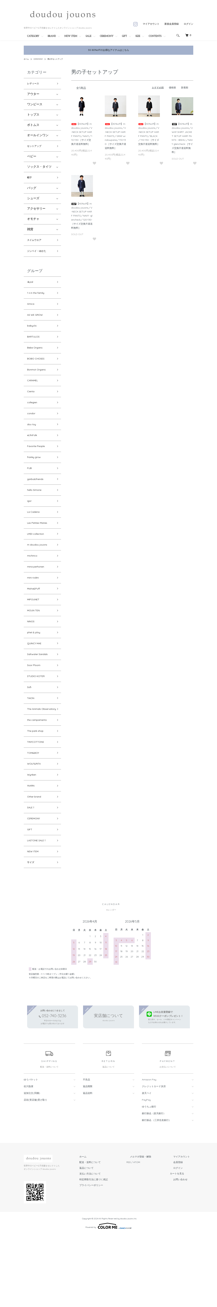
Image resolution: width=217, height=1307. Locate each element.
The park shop (37, 789)
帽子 (30, 180)
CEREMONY (106, 36)
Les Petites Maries (39, 554)
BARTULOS (35, 349)
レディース (34, 84)
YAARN (32, 850)
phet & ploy (35, 675)
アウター (33, 95)
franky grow (36, 482)
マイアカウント (151, 23)
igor (30, 530)
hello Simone (36, 518)
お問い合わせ (184, 1252)
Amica (31, 312)
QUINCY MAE (36, 687)
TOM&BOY (34, 814)
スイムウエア (36, 244)
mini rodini (34, 615)
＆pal (31, 288)
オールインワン (37, 136)
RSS (142, 1235)
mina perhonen (38, 603)
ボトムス (33, 126)
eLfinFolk (33, 458)
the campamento (39, 777)
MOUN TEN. (35, 651)
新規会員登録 (171, 23)
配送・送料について (107, 1235)
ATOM (150, 1235)
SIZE (137, 36)
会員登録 (181, 1235)
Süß (29, 736)
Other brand (36, 862)
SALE (88, 36)
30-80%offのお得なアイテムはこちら (108, 50)
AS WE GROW (36, 324)
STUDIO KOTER (38, 724)
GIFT (124, 36)
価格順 (172, 87)
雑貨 (30, 233)
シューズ (33, 202)
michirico (33, 591)
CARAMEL (34, 397)
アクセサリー (36, 212)
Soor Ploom (35, 712)
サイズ (31, 935)
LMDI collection (38, 566)
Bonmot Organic (39, 385)
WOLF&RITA (36, 826)
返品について (103, 1240)
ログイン (188, 23)
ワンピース (34, 105)
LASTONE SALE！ (39, 910)
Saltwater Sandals (40, 699)
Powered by (108, 1299)
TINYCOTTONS (38, 802)
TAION (31, 748)
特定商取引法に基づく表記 (110, 1252)
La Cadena (35, 542)
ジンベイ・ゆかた (39, 256)
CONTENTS (155, 36)
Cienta (31, 409)
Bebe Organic (37, 361)
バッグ (31, 191)
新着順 (184, 87)
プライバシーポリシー (108, 1258)
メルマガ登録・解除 (150, 1229)
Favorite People (38, 470)
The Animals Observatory (36, 762)
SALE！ (32, 874)
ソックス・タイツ (39, 169)
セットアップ (36, 148)
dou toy (32, 445)
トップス (33, 115)
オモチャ (33, 222)
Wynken (33, 838)
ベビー (31, 159)
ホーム (27, 59)
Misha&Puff (35, 627)
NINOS (32, 663)
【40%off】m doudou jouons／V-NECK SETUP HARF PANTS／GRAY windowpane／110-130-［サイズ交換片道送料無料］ (115, 136)
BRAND (52, 36)
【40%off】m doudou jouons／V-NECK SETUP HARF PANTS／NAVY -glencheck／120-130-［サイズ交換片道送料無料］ (82, 215)
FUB (30, 494)
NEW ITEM (70, 36)
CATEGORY (33, 36)
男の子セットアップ (59, 59)
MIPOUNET (35, 639)
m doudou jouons (39, 578)
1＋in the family (37, 300)
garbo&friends (37, 506)
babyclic (33, 337)
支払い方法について (107, 1246)
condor (32, 433)
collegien (33, 421)
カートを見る (184, 1246)
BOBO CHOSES (37, 373)
